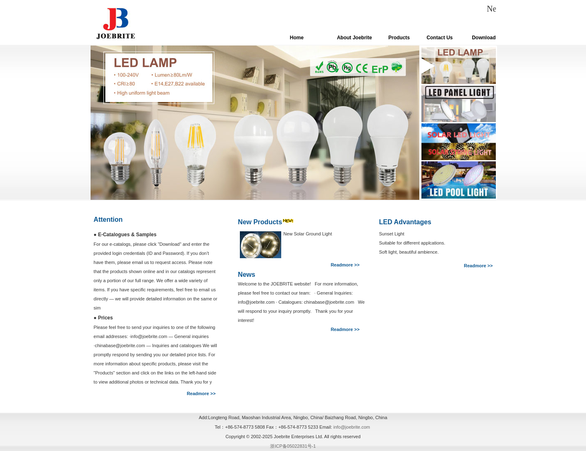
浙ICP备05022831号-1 (293, 446)
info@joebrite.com (351, 427)
